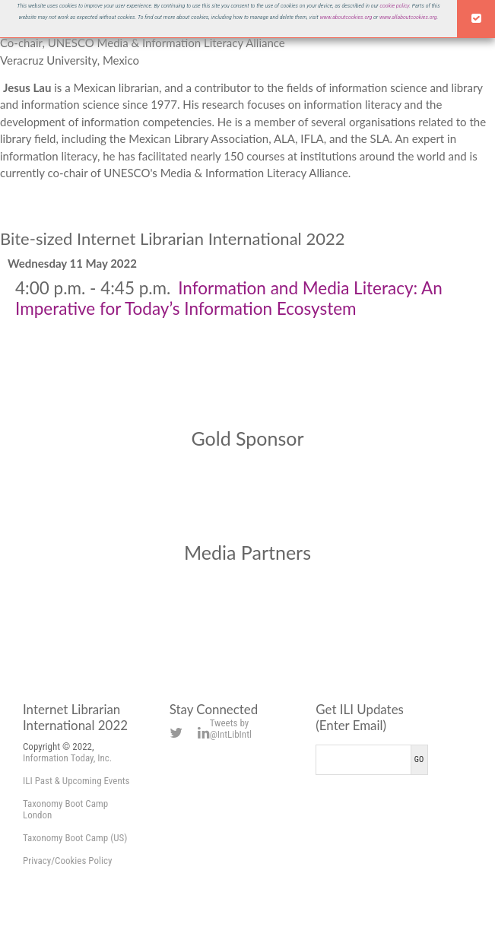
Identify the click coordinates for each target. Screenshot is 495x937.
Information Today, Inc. (67, 758)
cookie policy (395, 5)
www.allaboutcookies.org (408, 17)
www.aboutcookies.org (346, 17)
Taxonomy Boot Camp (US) (75, 837)
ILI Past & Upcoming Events (76, 780)
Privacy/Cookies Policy (67, 860)
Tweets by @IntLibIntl (231, 728)
